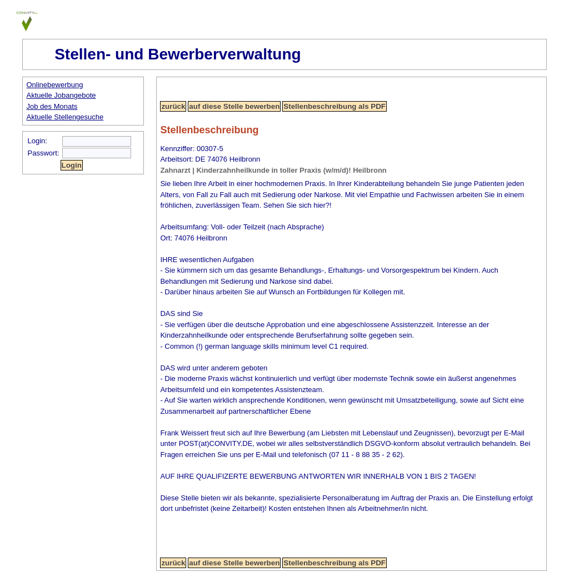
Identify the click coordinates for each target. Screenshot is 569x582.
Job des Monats (52, 106)
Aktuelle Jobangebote (61, 95)
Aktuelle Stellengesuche (65, 117)
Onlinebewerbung (55, 85)
